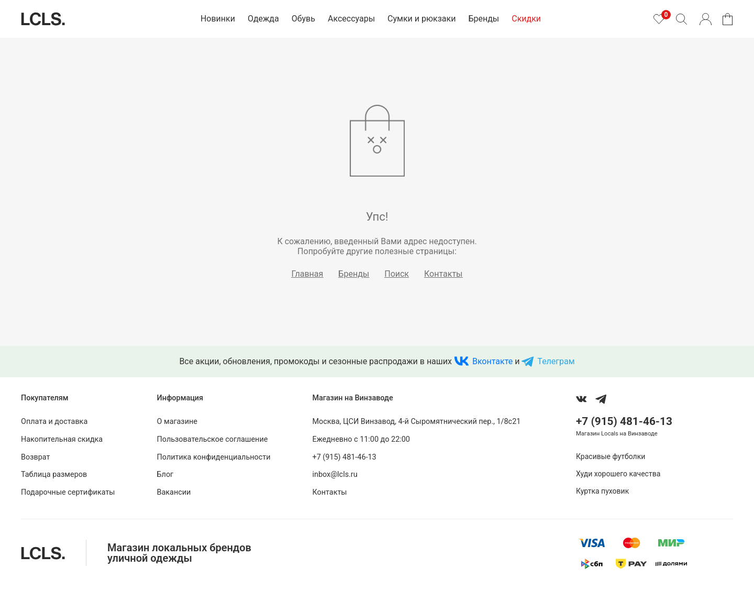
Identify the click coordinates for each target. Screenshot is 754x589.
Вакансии (174, 492)
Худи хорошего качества (618, 474)
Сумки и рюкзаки (421, 19)
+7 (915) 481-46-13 (344, 457)
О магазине (177, 421)
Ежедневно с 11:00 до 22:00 (360, 439)
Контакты (443, 274)
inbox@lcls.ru (334, 474)
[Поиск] (681, 19)
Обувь (303, 19)
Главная (308, 274)
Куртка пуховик (602, 491)
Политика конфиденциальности (214, 457)
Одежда (263, 19)
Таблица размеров (54, 474)
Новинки (218, 19)
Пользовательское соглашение (212, 439)
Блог (165, 474)
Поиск (396, 274)
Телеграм (555, 361)
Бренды (483, 19)
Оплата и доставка (54, 421)
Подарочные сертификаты (68, 492)
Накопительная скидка (62, 439)
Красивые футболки (610, 456)
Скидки (526, 19)
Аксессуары (351, 19)
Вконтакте (492, 361)
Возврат (35, 457)
